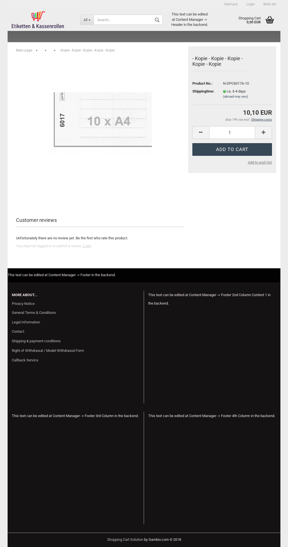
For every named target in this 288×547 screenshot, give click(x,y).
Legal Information (26, 322)
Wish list (269, 4)
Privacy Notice (23, 303)
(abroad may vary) (235, 96)
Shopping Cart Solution (125, 539)
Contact (18, 331)
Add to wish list (260, 162)
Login (250, 4)
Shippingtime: (203, 91)
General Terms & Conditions (34, 312)
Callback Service (25, 360)
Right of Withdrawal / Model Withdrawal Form (48, 350)
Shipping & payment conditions (36, 341)
